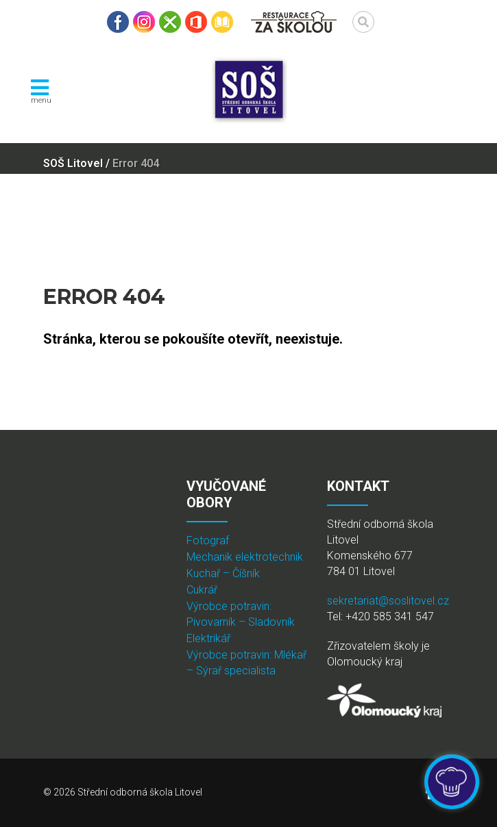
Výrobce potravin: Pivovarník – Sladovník (240, 614)
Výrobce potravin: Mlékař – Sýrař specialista (246, 662)
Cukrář (201, 589)
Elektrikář (208, 638)
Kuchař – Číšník (223, 573)
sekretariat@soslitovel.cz (388, 600)
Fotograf (207, 540)
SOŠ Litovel (73, 163)
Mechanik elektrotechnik (244, 556)
